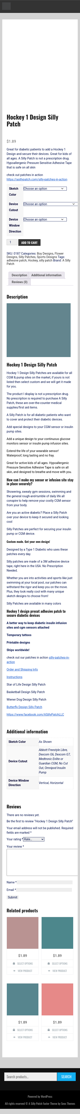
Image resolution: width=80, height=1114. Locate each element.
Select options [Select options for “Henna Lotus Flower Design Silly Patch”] (60, 1035)
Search (66, 1081)
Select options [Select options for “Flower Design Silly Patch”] (60, 968)
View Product (25, 976)
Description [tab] (19, 275)
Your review (15, 846)
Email (11, 895)
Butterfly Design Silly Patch (24, 707)
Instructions (14, 677)
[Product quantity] (12, 242)
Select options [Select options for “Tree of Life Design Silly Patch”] (25, 1035)
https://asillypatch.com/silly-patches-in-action (37, 179)
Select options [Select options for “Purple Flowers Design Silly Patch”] (25, 968)
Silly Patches (27, 257)
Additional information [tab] (46, 275)
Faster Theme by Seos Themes (59, 1108)
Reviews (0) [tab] (20, 282)
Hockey (33, 260)
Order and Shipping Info (22, 669)
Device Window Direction (15, 225)
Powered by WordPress (40, 1101)
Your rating (15, 839)
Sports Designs (47, 257)
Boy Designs (45, 253)
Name (12, 887)
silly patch (45, 260)
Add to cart (29, 242)
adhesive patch (17, 260)
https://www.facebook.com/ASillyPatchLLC (35, 714)
